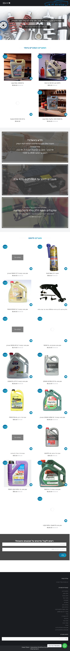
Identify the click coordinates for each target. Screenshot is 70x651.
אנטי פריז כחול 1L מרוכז (18, 453)
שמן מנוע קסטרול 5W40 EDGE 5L (17, 309)
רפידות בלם (65, 607)
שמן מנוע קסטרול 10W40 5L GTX (17, 381)
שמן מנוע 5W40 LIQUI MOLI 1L (17, 489)
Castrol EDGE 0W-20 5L (17, 119)
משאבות (66, 600)
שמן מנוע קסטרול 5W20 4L (52, 489)
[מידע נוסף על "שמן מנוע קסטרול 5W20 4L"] (65, 484)
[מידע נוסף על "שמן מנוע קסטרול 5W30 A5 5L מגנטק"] (31, 340)
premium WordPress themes (40, 647)
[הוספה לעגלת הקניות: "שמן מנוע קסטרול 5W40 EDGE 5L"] (31, 304)
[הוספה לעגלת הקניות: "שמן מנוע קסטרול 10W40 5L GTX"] (31, 376)
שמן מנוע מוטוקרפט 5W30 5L (52, 345)
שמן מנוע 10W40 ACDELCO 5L (52, 381)
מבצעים (66, 618)
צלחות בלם (65, 604)
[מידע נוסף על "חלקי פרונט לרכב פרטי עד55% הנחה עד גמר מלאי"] (65, 304)
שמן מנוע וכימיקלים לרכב (61, 629)
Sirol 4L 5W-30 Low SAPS (52, 83)
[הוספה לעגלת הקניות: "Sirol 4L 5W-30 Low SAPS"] (65, 78)
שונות (66, 625)
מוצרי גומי (65, 598)
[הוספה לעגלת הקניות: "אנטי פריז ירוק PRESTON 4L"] (31, 412)
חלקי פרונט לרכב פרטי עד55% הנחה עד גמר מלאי (52, 309)
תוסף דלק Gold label (52, 273)
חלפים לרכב (65, 591)
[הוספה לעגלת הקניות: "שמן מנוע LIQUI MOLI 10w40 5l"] (65, 520)
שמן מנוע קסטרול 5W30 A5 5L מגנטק (17, 345)
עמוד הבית (65, 623)
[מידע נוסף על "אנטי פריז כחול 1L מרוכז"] (31, 448)
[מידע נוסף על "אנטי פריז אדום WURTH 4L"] (65, 448)
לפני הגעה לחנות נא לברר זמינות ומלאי (36, 27)
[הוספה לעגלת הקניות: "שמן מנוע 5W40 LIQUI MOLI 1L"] (31, 484)
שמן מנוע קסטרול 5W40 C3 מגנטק (17, 273)
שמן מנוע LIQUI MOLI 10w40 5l (52, 525)
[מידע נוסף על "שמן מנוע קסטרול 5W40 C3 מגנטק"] (31, 268)
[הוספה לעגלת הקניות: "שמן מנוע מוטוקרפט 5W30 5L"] (65, 340)
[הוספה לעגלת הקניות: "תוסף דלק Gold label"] (65, 268)
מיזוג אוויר (65, 620)
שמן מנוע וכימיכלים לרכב (61, 627)
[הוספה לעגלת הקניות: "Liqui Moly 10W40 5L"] (31, 78)
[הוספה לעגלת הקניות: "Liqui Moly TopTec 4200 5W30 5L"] (65, 114)
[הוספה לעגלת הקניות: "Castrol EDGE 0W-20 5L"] (31, 114)
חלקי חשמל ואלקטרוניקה (61, 609)
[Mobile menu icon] (4, 3)
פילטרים (66, 602)
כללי (67, 614)
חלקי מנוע (65, 593)
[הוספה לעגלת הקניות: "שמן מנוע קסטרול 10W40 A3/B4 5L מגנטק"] (65, 412)
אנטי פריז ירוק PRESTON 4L (17, 417)
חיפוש (66, 639)
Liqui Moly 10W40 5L (17, 83)
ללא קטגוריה (65, 616)
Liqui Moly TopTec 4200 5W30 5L (52, 119)
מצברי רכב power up (62, 611)
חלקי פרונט (65, 595)
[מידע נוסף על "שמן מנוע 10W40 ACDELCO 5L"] (65, 376)
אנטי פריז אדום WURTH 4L (52, 453)
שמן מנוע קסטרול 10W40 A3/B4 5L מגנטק (52, 417)
